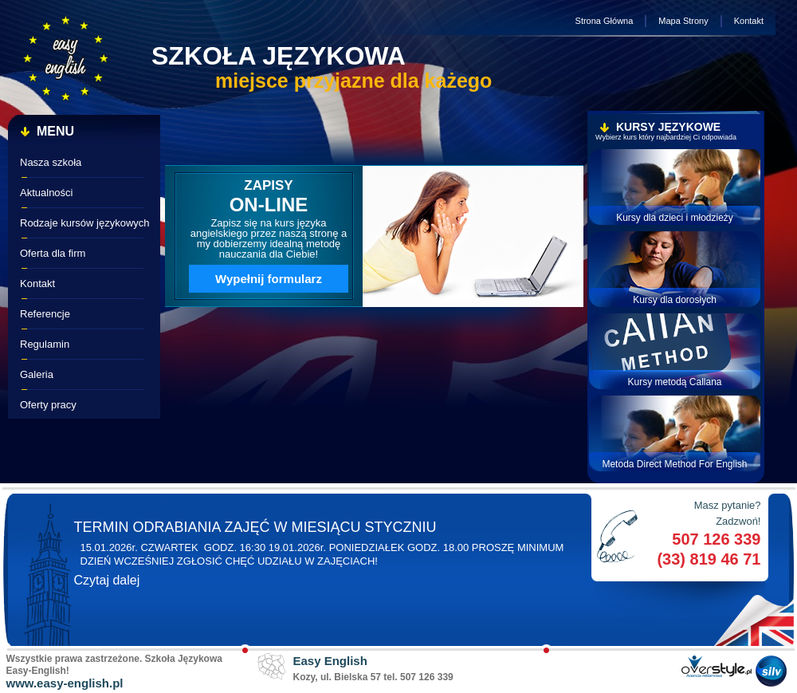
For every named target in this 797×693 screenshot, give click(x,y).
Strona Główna (604, 21)
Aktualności (46, 193)
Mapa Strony (683, 21)
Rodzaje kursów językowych (85, 223)
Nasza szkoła (50, 162)
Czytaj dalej (107, 580)
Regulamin (44, 344)
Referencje (45, 314)
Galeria (36, 374)
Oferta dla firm (52, 253)
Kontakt (749, 21)
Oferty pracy (48, 405)
